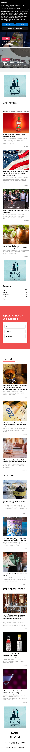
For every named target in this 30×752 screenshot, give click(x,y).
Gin (7, 326)
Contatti (14, 747)
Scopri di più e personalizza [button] (15, 28)
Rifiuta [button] (8, 24)
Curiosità (7, 359)
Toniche (8, 331)
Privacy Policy (21, 747)
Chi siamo (7, 747)
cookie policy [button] (24, 11)
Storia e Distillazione (14, 589)
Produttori (8, 475)
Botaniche (9, 336)
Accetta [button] (22, 24)
